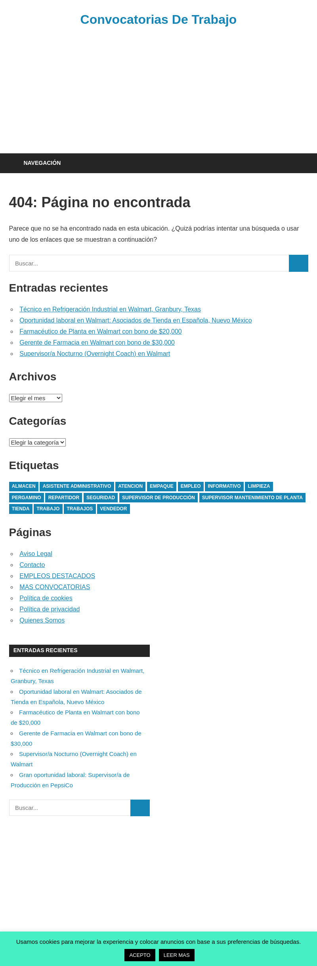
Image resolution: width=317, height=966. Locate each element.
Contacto (32, 564)
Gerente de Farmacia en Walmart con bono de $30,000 (97, 342)
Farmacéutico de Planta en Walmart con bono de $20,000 (100, 331)
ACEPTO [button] (139, 955)
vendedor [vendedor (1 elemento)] (113, 509)
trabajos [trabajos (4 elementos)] (80, 509)
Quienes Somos (42, 620)
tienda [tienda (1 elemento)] (21, 509)
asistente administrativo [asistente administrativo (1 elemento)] (77, 486)
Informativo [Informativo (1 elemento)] (224, 486)
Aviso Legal (35, 553)
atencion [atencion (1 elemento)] (130, 486)
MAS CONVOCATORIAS (54, 587)
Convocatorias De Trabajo (158, 19)
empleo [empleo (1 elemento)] (191, 486)
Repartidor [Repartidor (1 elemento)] (63, 497)
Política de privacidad (49, 609)
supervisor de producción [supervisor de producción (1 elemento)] (158, 497)
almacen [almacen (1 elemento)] (24, 486)
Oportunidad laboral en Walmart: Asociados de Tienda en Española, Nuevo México (135, 320)
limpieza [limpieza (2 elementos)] (259, 486)
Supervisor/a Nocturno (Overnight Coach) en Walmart (94, 353)
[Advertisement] (158, 88)
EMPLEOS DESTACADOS (57, 576)
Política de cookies (45, 598)
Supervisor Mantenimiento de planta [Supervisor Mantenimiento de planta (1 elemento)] (252, 497)
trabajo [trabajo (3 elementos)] (47, 509)
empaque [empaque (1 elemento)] (162, 486)
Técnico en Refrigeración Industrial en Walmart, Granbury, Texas (110, 309)
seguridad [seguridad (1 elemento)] (100, 497)
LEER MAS (177, 955)
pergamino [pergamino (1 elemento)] (26, 497)
